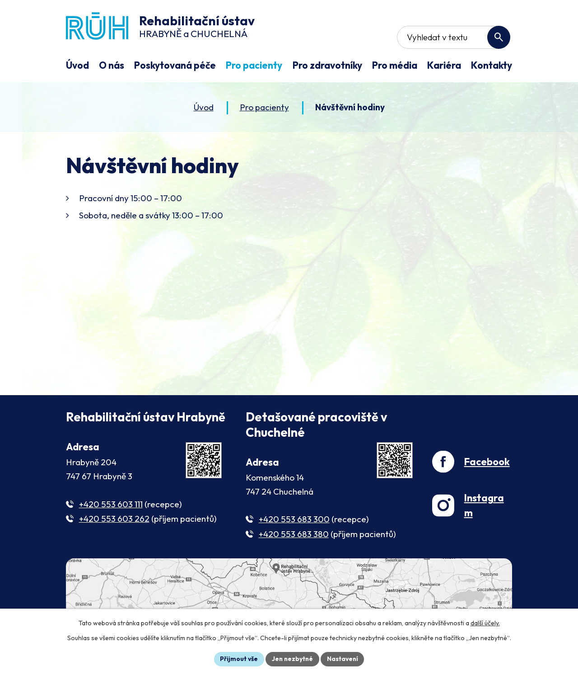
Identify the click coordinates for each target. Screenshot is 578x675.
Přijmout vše (238, 659)
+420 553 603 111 (111, 505)
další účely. (485, 623)
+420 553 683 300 (294, 520)
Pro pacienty (264, 108)
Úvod (204, 108)
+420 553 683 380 (294, 535)
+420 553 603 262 (114, 520)
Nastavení (343, 659)
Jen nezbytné (292, 659)
